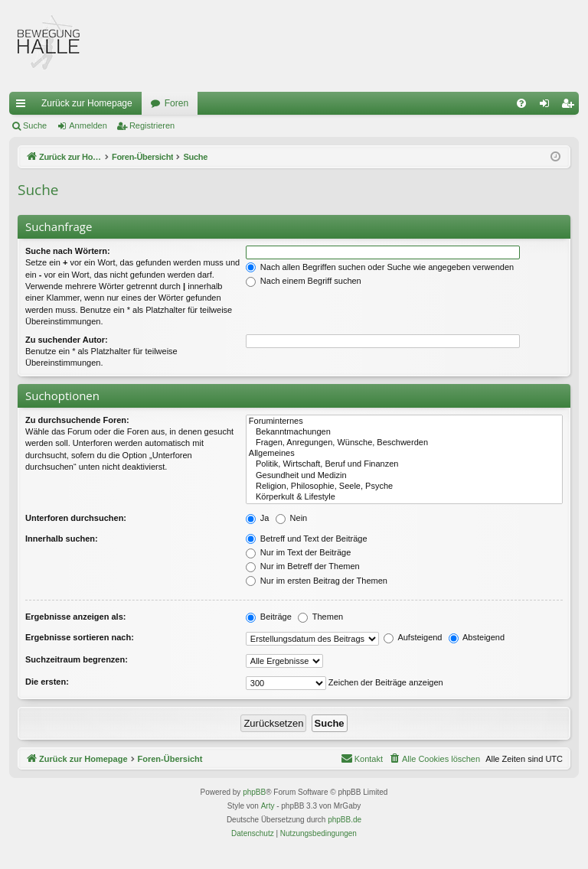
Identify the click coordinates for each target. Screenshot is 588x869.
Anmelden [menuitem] (548, 106)
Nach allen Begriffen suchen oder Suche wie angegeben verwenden (380, 267)
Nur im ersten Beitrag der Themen (316, 580)
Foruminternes (404, 421)
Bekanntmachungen (404, 432)
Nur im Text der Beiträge (298, 552)
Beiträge (269, 616)
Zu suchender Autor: (66, 339)
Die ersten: (47, 681)
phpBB (254, 792)
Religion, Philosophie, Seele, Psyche (404, 486)
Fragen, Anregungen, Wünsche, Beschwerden (404, 443)
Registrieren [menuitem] (571, 106)
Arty (268, 806)
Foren (176, 103)
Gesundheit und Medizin (404, 475)
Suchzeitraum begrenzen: (76, 659)
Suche (35, 125)
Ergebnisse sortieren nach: (79, 637)
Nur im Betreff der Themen (303, 566)
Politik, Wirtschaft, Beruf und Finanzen (404, 464)
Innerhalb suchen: (61, 538)
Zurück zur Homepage (86, 103)
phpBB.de (344, 819)
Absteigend (477, 637)
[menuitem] (521, 103)
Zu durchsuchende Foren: (77, 420)
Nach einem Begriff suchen (303, 280)
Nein (292, 517)
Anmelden (88, 125)
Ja (258, 517)
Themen (320, 616)
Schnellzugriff (23, 106)
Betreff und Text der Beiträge (307, 538)
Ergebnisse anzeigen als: (75, 616)
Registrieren (152, 125)
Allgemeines (404, 453)
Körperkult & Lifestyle (404, 497)
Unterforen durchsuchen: (75, 517)
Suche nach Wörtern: (67, 250)
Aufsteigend (413, 637)
